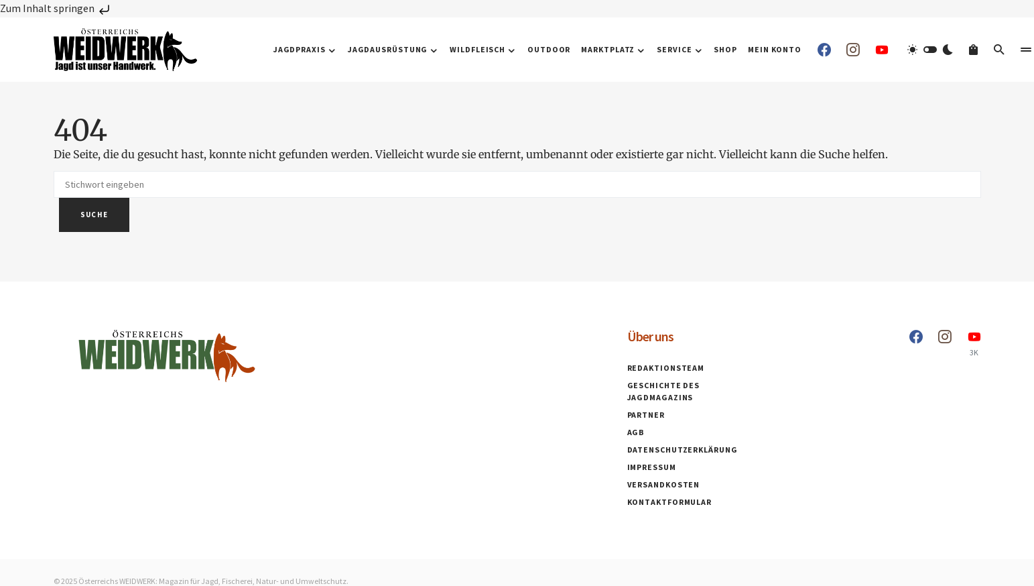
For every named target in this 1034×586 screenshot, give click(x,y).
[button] (930, 49)
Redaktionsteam (666, 368)
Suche (94, 214)
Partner (646, 415)
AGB (636, 432)
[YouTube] (882, 49)
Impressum (651, 467)
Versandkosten (663, 484)
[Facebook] (824, 49)
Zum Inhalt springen (56, 8)
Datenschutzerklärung (682, 450)
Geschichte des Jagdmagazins (663, 391)
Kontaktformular (669, 502)
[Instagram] (853, 49)
